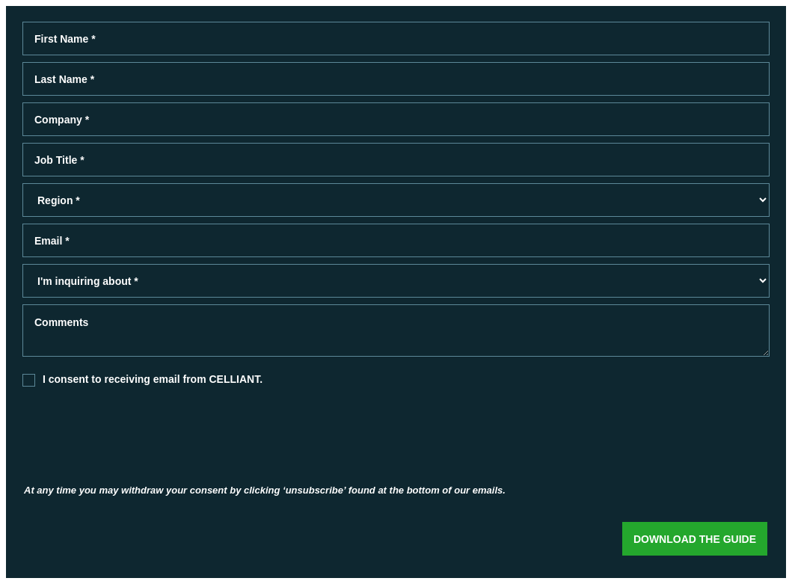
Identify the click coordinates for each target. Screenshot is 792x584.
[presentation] (157, 438)
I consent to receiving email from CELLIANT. (153, 379)
